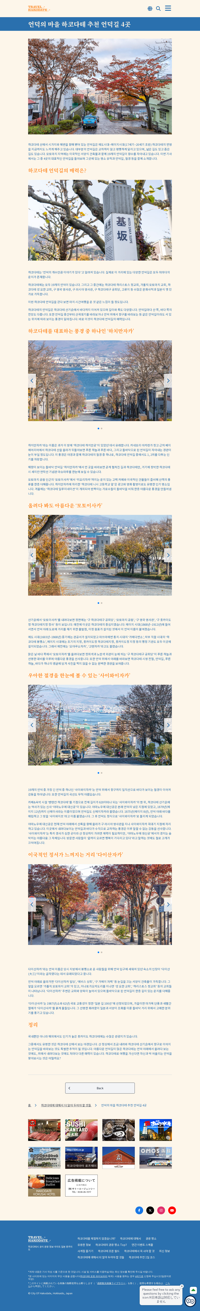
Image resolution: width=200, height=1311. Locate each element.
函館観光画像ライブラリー (111, 1283)
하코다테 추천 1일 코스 (142, 1257)
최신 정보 (164, 1251)
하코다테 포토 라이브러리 (93, 1276)
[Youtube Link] (172, 1210)
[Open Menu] (168, 8)
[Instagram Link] (161, 1210)
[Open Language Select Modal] (150, 9)
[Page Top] (193, 1290)
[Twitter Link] (150, 1210)
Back (86, 1088)
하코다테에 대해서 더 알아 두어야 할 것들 (66, 1105)
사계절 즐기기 (85, 1251)
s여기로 (139, 1276)
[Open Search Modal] (158, 9)
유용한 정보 (84, 1245)
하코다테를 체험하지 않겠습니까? (96, 1238)
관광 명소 (151, 1238)
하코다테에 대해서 (130, 1238)
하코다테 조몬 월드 (109, 1251)
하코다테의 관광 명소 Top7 (111, 1245)
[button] (98, 428)
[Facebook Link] (139, 1210)
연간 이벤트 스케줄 (142, 1245)
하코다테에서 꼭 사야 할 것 (139, 1251)
